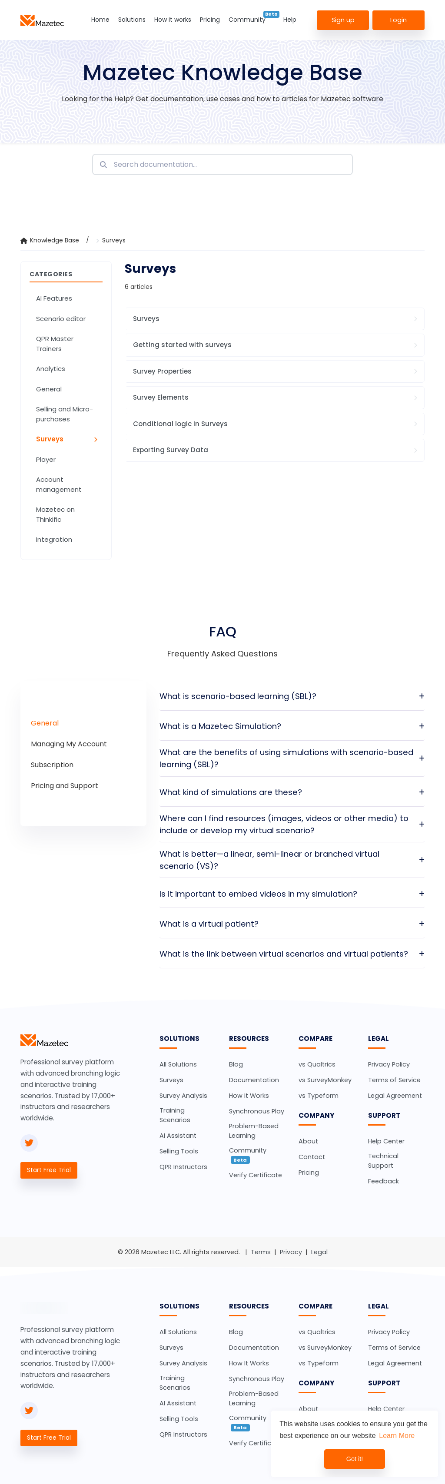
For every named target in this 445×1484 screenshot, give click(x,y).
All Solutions (178, 1064)
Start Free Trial (49, 1170)
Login (398, 19)
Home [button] (100, 19)
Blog (236, 1064)
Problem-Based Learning (254, 1131)
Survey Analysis (183, 1095)
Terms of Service (394, 1080)
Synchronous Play (256, 1111)
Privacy (291, 1252)
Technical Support (383, 1161)
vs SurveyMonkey (325, 1080)
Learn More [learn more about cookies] (397, 1435)
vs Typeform (319, 1095)
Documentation (254, 1080)
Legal (319, 1252)
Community (247, 19)
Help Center (386, 1141)
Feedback (383, 1181)
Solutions (132, 19)
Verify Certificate (255, 1175)
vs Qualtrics (317, 1064)
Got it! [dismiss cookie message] (354, 1458)
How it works (172, 19)
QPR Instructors (183, 1167)
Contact (312, 1157)
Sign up (343, 19)
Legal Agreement (395, 1095)
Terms (261, 1252)
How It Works (249, 1095)
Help (289, 19)
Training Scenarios (174, 1115)
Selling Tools (178, 1151)
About (308, 1141)
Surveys (114, 240)
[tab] (45, 723)
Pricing (210, 19)
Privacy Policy (389, 1064)
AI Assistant (177, 1135)
